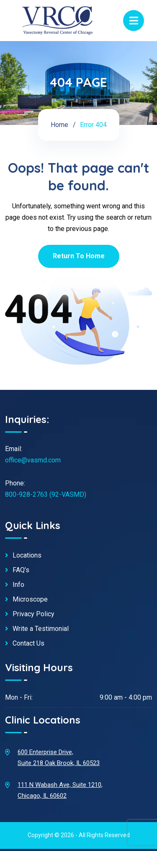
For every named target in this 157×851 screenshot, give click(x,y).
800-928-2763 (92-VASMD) (45, 494)
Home (59, 125)
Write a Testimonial (41, 628)
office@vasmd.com (33, 460)
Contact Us (28, 643)
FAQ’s (21, 570)
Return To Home (79, 256)
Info (18, 584)
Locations (27, 555)
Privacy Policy (33, 614)
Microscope (30, 599)
